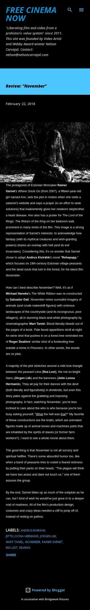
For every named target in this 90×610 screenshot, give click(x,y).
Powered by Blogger (45, 590)
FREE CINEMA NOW (31, 13)
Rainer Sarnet (52, 542)
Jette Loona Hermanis (22, 536)
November (32, 542)
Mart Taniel (15, 542)
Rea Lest (12, 548)
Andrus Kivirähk (33, 530)
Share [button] (11, 555)
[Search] (70, 8)
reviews (24, 548)
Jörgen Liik (48, 536)
